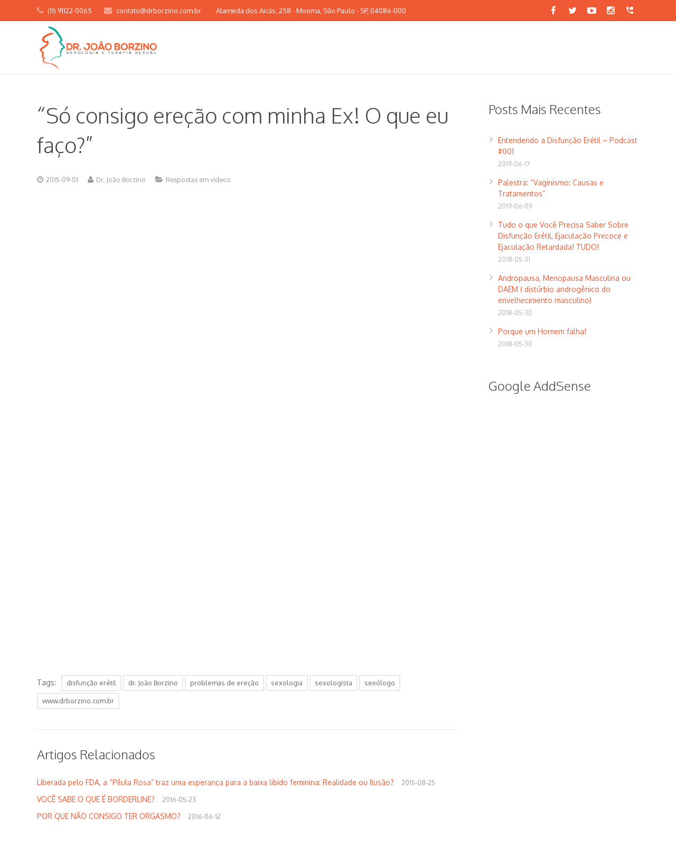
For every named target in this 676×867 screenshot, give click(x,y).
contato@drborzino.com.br (158, 10)
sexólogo (379, 682)
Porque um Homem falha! (542, 331)
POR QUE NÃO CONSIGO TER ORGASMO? (109, 816)
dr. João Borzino (153, 682)
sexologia (287, 682)
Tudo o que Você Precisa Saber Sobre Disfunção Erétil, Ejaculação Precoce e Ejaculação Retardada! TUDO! (563, 235)
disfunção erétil (91, 682)
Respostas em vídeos (198, 179)
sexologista (333, 682)
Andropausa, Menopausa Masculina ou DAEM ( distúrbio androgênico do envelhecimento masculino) (564, 289)
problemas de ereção (224, 682)
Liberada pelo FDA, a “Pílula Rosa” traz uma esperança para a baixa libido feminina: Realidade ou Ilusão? (215, 782)
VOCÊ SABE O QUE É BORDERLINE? (96, 799)
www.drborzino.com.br (78, 700)
